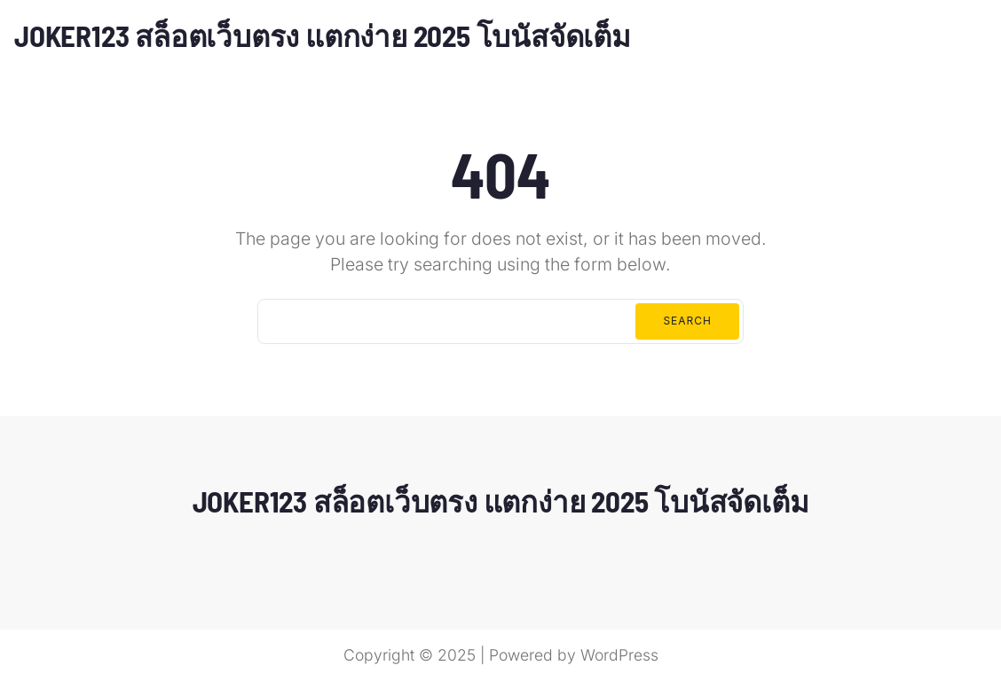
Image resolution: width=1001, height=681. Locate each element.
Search (687, 320)
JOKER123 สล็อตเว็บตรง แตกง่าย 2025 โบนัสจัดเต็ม (322, 35)
